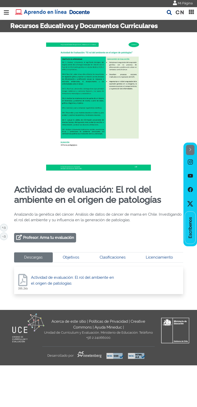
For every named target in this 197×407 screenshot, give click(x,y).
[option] (190, 162)
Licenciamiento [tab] (159, 257)
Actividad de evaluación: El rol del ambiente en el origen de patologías (72, 280)
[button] (190, 150)
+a (5, 227)
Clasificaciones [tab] (113, 257)
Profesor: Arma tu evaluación (48, 237)
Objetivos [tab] (71, 257)
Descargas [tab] (33, 257)
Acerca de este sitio (68, 321)
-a (5, 236)
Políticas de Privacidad (108, 321)
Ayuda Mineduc (108, 327)
